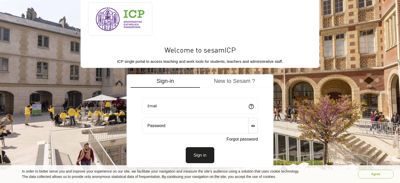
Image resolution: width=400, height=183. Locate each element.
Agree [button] (375, 174)
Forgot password (242, 139)
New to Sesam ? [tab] (234, 81)
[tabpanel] (200, 128)
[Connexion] (200, 155)
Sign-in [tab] (165, 81)
